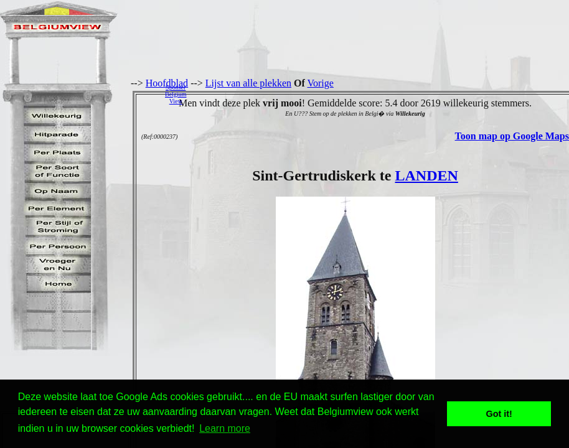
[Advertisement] (381, 94)
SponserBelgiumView (175, 94)
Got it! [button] (499, 414)
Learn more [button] (224, 428)
